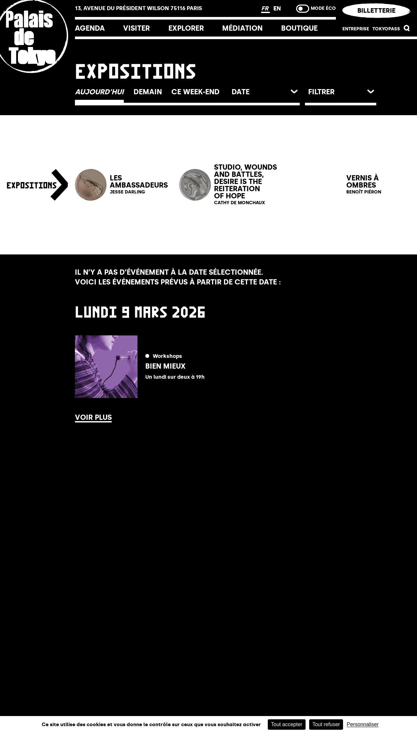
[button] (406, 30)
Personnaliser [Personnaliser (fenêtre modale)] (363, 724)
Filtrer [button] (321, 91)
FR (265, 8)
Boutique (299, 28)
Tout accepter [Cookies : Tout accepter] (286, 724)
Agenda (90, 28)
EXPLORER (186, 28)
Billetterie (376, 10)
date (241, 91)
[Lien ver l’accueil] (37, 79)
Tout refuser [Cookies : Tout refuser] (326, 724)
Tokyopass (386, 29)
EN (277, 8)
